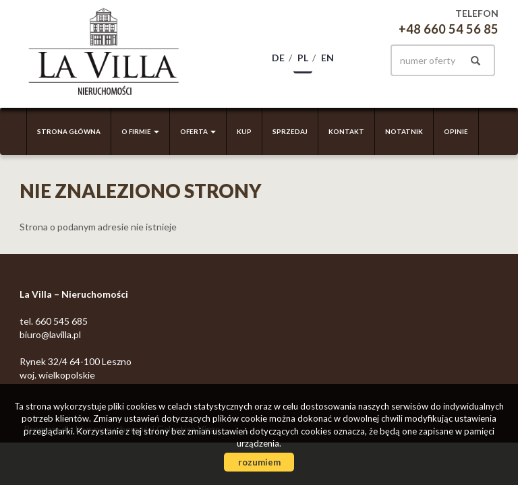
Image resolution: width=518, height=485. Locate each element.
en (327, 57)
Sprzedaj (290, 131)
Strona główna (68, 131)
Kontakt (346, 131)
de (278, 57)
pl (302, 57)
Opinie (456, 131)
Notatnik (404, 131)
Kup (244, 131)
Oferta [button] (198, 131)
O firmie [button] (140, 131)
